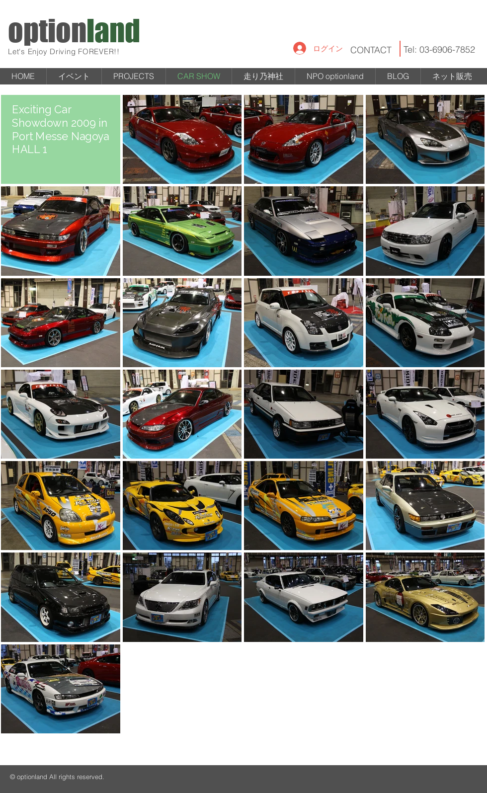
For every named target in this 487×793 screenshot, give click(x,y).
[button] (133, 76)
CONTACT (371, 50)
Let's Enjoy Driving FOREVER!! (64, 51)
